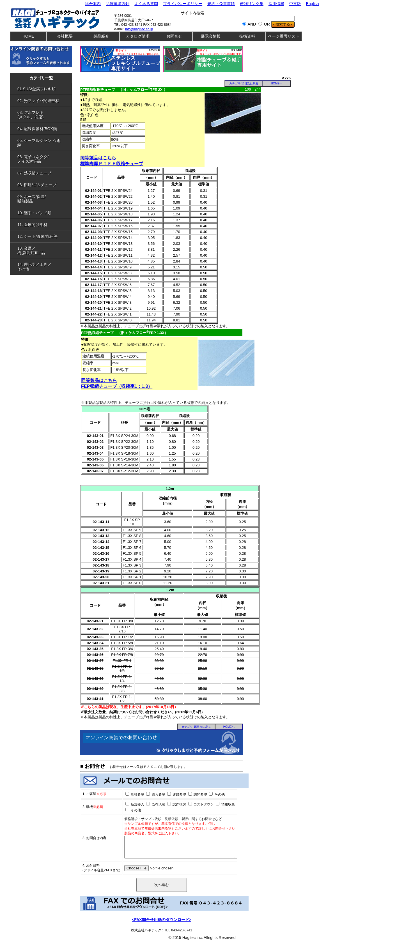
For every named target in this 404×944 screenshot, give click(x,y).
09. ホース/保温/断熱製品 (42, 198)
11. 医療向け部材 (42, 224)
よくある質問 (146, 3)
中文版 (295, 3)
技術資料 (247, 36)
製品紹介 (101, 36)
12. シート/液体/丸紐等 (42, 236)
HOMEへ (276, 83)
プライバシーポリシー (182, 3)
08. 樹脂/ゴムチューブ (42, 185)
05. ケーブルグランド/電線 (42, 142)
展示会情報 (211, 36)
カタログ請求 (138, 36)
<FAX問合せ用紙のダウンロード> (161, 924)
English (312, 3)
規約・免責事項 (221, 3)
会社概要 (65, 36)
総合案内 (93, 3)
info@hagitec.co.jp (139, 29)
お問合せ (174, 36)
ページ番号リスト (283, 36)
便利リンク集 (251, 3)
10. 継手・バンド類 (42, 213)
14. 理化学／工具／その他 (42, 266)
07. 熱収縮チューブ (42, 173)
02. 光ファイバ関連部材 (42, 100)
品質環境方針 (117, 3)
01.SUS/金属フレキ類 (42, 89)
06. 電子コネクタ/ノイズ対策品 (42, 159)
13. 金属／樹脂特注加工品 (42, 250)
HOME (28, 36)
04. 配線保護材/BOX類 (42, 128)
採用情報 (276, 3)
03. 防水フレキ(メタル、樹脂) (42, 114)
